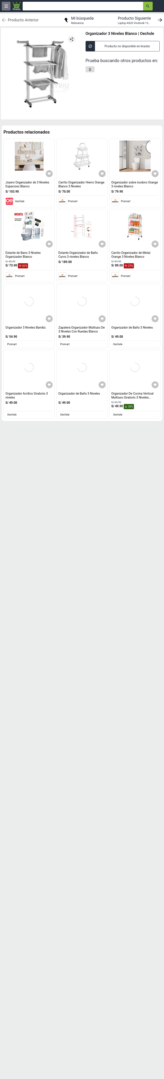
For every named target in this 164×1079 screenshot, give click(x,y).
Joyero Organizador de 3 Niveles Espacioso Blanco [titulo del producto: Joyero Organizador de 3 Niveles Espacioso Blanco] (27, 184)
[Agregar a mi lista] (49, 173)
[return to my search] (78, 20)
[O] (90, 69)
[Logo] (16, 6)
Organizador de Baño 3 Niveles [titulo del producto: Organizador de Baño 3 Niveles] (132, 327)
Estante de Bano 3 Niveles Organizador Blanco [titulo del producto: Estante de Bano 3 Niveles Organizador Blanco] (23, 254)
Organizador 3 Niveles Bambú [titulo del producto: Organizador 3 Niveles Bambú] (25, 327)
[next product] (141, 20)
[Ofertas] (83, 6)
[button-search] (148, 6)
